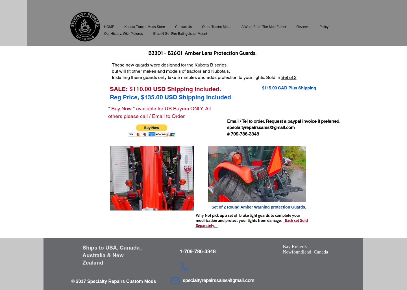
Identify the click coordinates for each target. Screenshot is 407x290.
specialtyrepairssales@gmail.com (261, 127)
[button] (145, 26)
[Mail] (175, 280)
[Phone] (184, 267)
